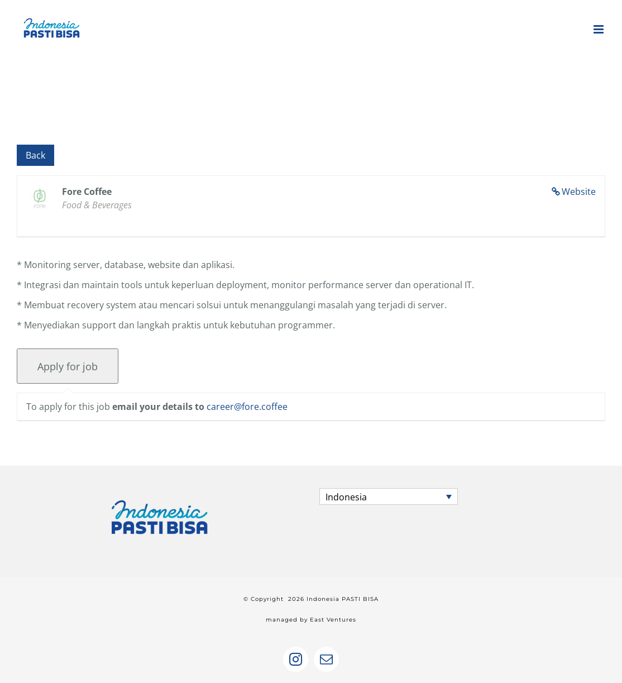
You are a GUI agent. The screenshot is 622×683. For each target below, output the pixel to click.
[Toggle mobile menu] (599, 29)
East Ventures (333, 619)
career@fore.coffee (247, 406)
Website (579, 191)
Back (35, 155)
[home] (160, 498)
